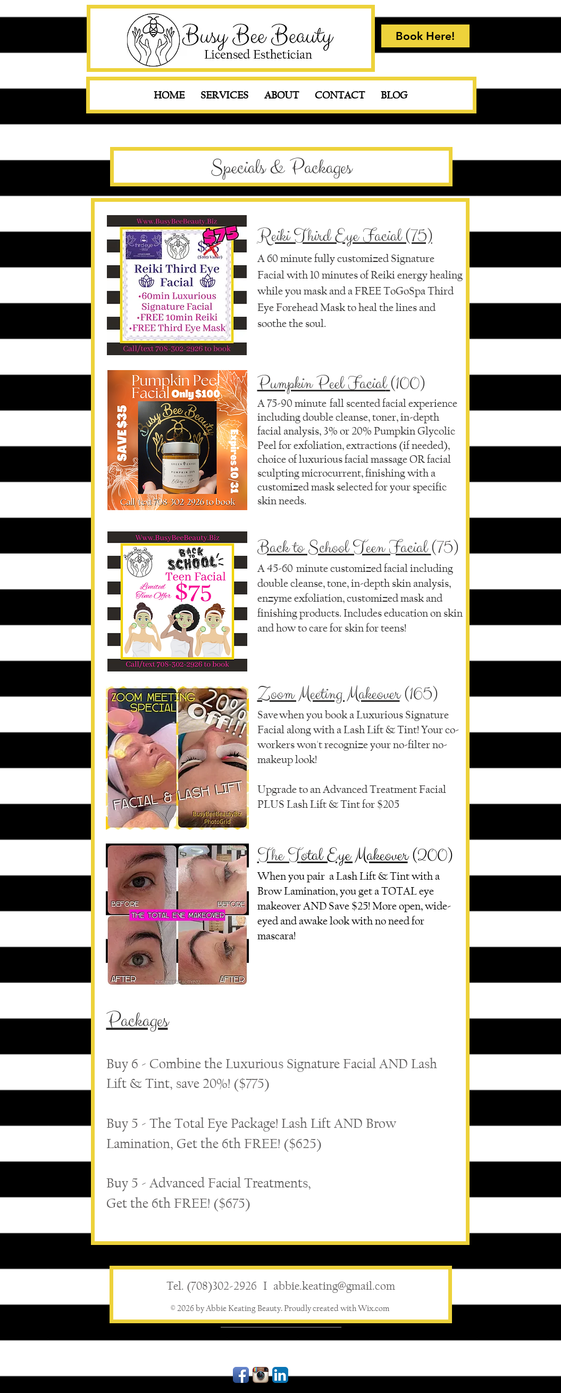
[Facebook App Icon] (241, 1375)
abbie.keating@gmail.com (334, 1286)
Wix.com (373, 1308)
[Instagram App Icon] (261, 1375)
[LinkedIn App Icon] (280, 1375)
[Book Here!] (425, 35)
